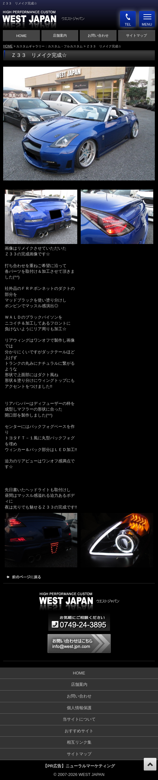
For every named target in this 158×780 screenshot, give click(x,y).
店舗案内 (60, 35)
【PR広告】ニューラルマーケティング (79, 766)
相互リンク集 (79, 742)
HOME (21, 36)
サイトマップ (136, 35)
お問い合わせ (98, 35)
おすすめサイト (79, 730)
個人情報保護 (79, 707)
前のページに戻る (25, 577)
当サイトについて (79, 719)
